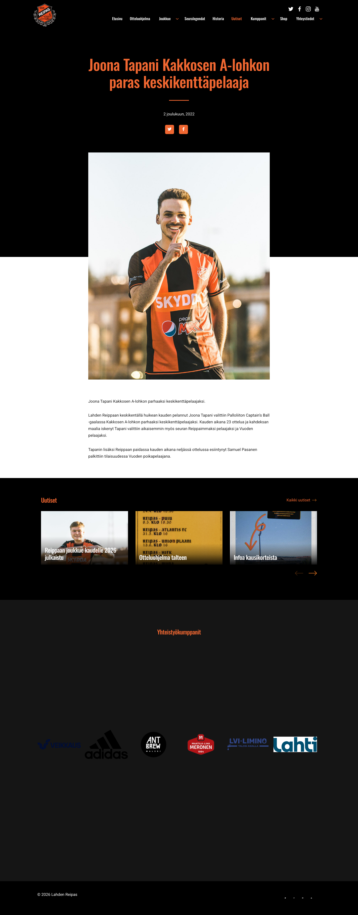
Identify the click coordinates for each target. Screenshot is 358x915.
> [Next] (313, 576)
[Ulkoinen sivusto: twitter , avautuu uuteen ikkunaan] (169, 129)
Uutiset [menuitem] (242, 18)
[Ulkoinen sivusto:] (290, 9)
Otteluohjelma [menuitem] (149, 18)
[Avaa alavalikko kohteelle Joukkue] (183, 18)
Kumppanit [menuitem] (262, 18)
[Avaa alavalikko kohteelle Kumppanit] (275, 18)
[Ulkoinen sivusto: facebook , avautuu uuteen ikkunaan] (183, 129)
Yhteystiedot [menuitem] (307, 18)
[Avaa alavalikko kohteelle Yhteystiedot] (320, 18)
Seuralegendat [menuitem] (200, 18)
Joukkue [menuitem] (172, 18)
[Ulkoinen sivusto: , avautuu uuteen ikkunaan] (61, 744)
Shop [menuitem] (286, 18)
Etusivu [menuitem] (126, 18)
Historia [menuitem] (224, 18)
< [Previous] (299, 576)
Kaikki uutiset (298, 500)
